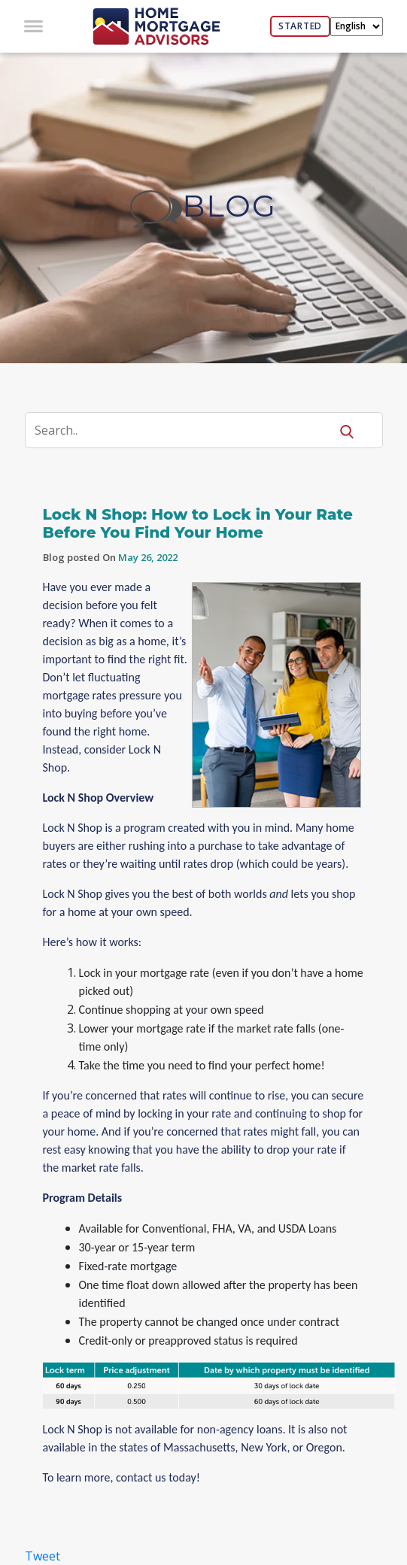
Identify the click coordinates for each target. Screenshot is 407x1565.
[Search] (187, 430)
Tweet (42, 1556)
